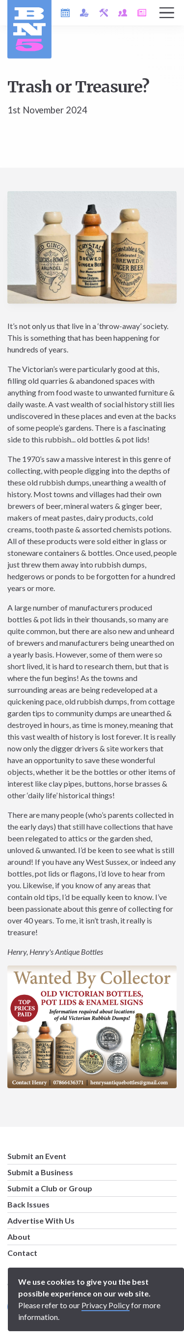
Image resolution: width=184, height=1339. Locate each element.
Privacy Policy (105, 1305)
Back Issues (28, 1204)
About (18, 1236)
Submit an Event (36, 1156)
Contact (22, 1252)
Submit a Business (40, 1172)
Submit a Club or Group (49, 1188)
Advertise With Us (41, 1220)
